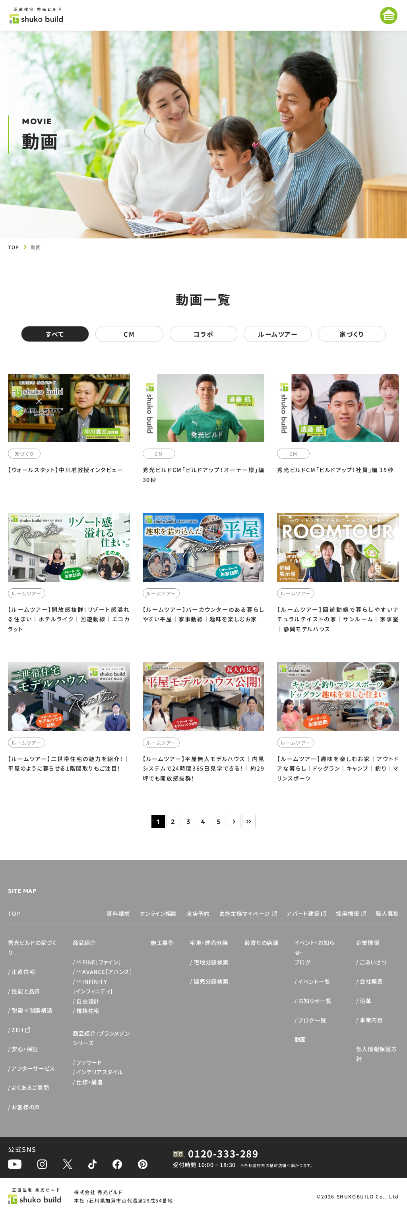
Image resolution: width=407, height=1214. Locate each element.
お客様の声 (26, 1107)
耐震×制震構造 (32, 1010)
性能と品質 (26, 991)
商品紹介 (84, 943)
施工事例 (162, 943)
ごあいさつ (373, 962)
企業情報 (368, 943)
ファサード (89, 1062)
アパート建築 (303, 913)
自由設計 (88, 1001)
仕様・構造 (89, 1082)
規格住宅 (88, 1011)
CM (129, 334)
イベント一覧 (314, 982)
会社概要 (371, 981)
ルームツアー (278, 334)
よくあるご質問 (30, 1087)
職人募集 (387, 913)
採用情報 (347, 913)
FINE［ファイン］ (98, 962)
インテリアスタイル (99, 1072)
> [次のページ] (233, 821)
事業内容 (371, 1020)
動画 (300, 1039)
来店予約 (198, 913)
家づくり (351, 334)
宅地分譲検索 (211, 962)
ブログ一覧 (312, 1020)
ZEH (17, 1030)
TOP (13, 247)
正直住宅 (23, 972)
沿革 (365, 1001)
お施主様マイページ (244, 913)
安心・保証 (25, 1049)
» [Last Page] (249, 821)
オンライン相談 (158, 913)
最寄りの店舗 (261, 943)
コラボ (203, 334)
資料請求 (118, 913)
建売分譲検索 (211, 981)
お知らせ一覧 (314, 1001)
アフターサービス (33, 1068)
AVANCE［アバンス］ (104, 972)
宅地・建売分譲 (209, 943)
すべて (55, 334)
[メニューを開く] (388, 15)
